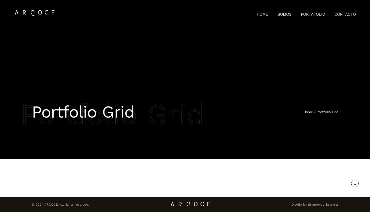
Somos (292, 13)
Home (308, 112)
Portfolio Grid (327, 112)
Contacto (347, 13)
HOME (272, 13)
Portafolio (318, 13)
